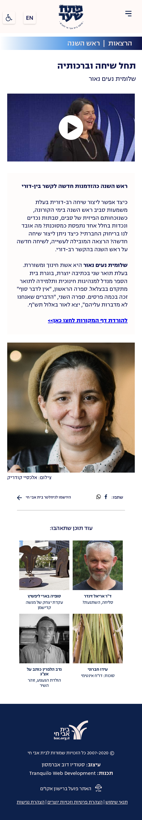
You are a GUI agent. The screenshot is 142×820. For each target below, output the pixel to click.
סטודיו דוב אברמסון (63, 764)
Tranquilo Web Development (62, 773)
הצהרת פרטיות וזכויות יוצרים (75, 802)
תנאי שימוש (116, 802)
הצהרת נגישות (31, 802)
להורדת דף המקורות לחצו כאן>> (88, 320)
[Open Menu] (128, 14)
